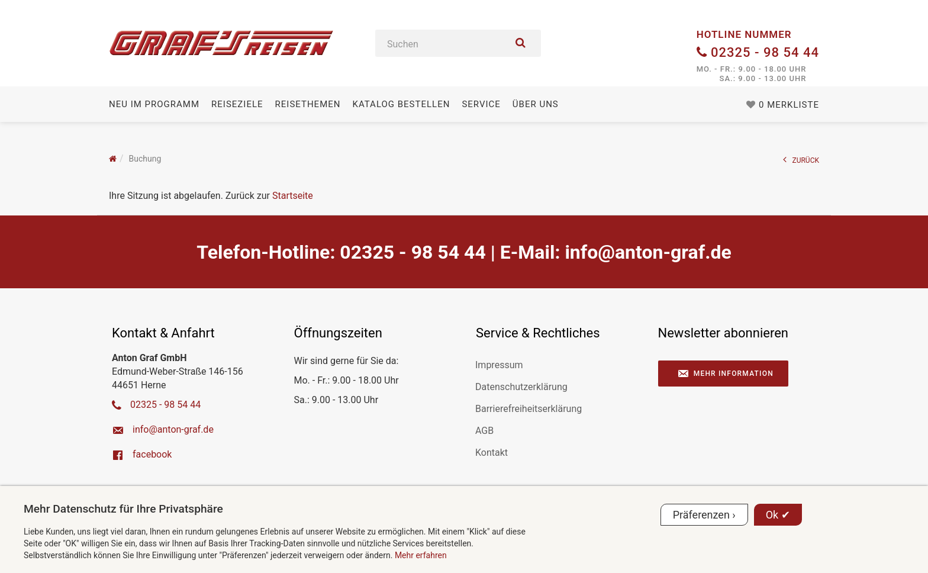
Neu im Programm (154, 104)
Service (481, 104)
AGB (484, 430)
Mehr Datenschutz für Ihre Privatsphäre (123, 509)
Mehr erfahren (421, 555)
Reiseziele (237, 104)
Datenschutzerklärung (521, 386)
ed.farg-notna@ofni (648, 252)
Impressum (499, 365)
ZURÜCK (801, 159)
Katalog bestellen (401, 104)
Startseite (292, 195)
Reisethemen (308, 104)
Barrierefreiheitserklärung (528, 408)
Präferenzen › (704, 514)
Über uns (536, 104)
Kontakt (491, 452)
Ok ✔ (778, 514)
